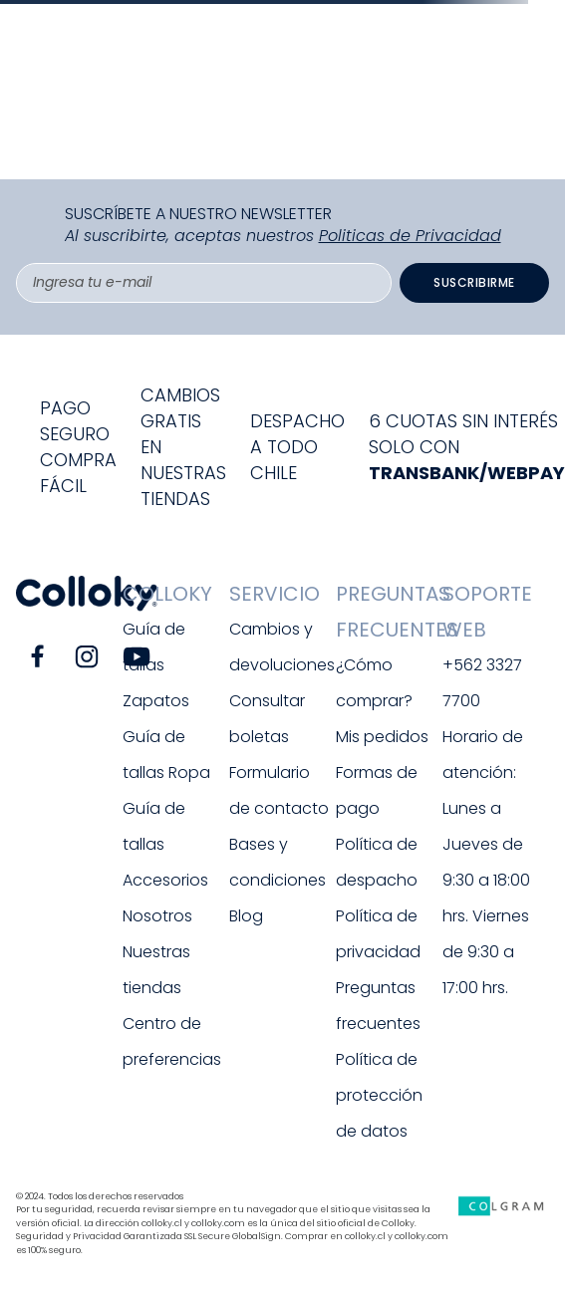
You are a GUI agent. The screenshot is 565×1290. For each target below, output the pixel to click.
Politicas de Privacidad (410, 235)
